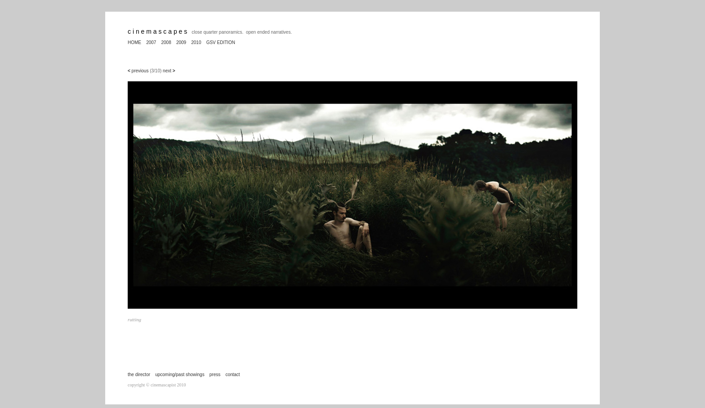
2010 (196, 42)
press (215, 374)
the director (139, 374)
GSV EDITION (220, 42)
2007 (151, 42)
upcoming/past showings (180, 374)
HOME (134, 42)
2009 (181, 42)
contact (232, 374)
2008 (166, 42)
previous (139, 70)
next (169, 70)
